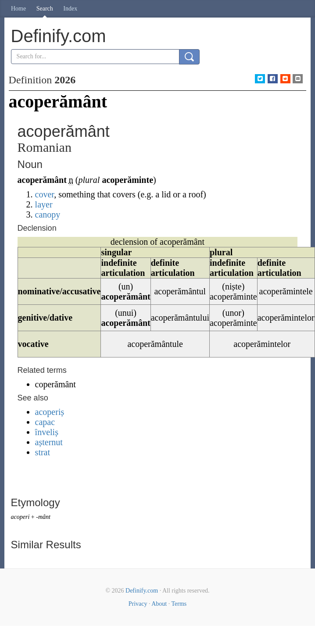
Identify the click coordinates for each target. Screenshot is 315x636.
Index (70, 8)
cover (44, 194)
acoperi (20, 517)
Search (44, 8)
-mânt (43, 517)
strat (42, 452)
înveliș (46, 432)
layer (44, 204)
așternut (49, 442)
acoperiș (49, 412)
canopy (48, 214)
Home (18, 8)
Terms (178, 603)
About (159, 603)
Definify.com (141, 590)
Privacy (138, 603)
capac (45, 422)
